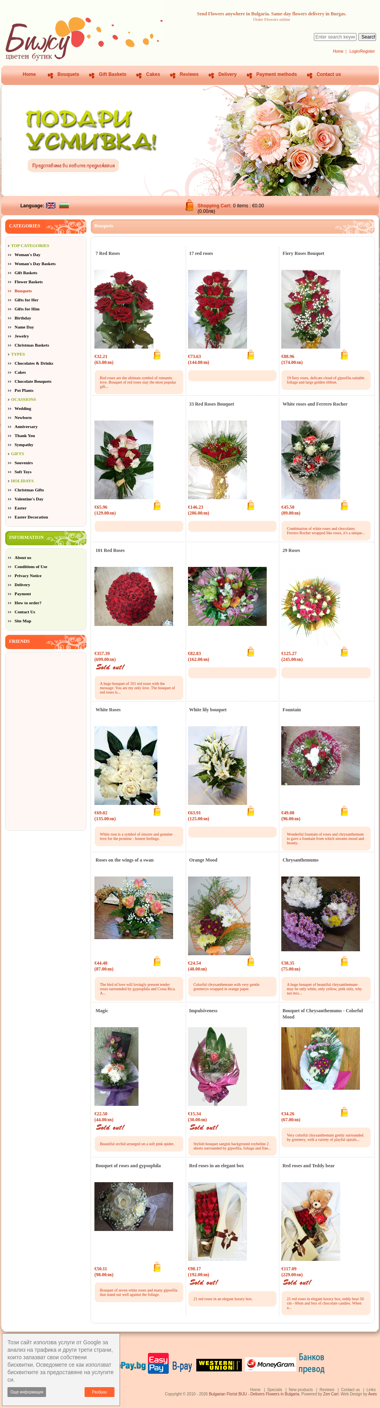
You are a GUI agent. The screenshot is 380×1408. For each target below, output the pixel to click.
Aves (372, 1394)
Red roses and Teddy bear (308, 1165)
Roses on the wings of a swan (124, 860)
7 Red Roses (108, 253)
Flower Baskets (29, 281)
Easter (21, 508)
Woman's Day (28, 254)
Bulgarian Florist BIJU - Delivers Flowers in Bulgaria (254, 1394)
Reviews (189, 74)
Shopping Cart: (215, 206)
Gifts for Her (27, 299)
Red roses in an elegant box (216, 1165)
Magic (102, 1010)
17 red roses (201, 253)
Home (338, 51)
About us (23, 557)
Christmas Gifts (29, 489)
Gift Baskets (112, 74)
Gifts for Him (27, 308)
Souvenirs (24, 462)
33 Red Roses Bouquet (211, 404)
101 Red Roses (110, 550)
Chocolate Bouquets (33, 381)
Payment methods (276, 74)
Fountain (291, 709)
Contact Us (25, 611)
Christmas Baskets (32, 345)
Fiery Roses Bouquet (303, 253)
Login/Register (362, 51)
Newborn (23, 417)
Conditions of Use (31, 566)
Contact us (329, 74)
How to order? (28, 602)
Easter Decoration (31, 517)
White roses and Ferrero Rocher (314, 404)
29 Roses (291, 550)
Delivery (227, 74)
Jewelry (22, 336)
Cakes (153, 74)
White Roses (108, 709)
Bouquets (68, 74)
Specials (274, 1390)
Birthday (23, 318)
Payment (23, 593)
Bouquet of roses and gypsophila (128, 1165)
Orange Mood (203, 860)
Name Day (24, 327)
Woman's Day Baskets (35, 263)
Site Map (23, 620)
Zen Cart (331, 1394)
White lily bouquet (208, 709)
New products (301, 1390)
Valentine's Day (29, 498)
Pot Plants (24, 390)
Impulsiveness (203, 1010)
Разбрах (99, 1392)
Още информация (26, 1392)
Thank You (25, 435)
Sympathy (24, 444)
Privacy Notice (28, 575)
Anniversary (26, 426)
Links (371, 1390)
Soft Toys (23, 471)
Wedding (23, 408)
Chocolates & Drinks (34, 363)
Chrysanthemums (300, 860)
